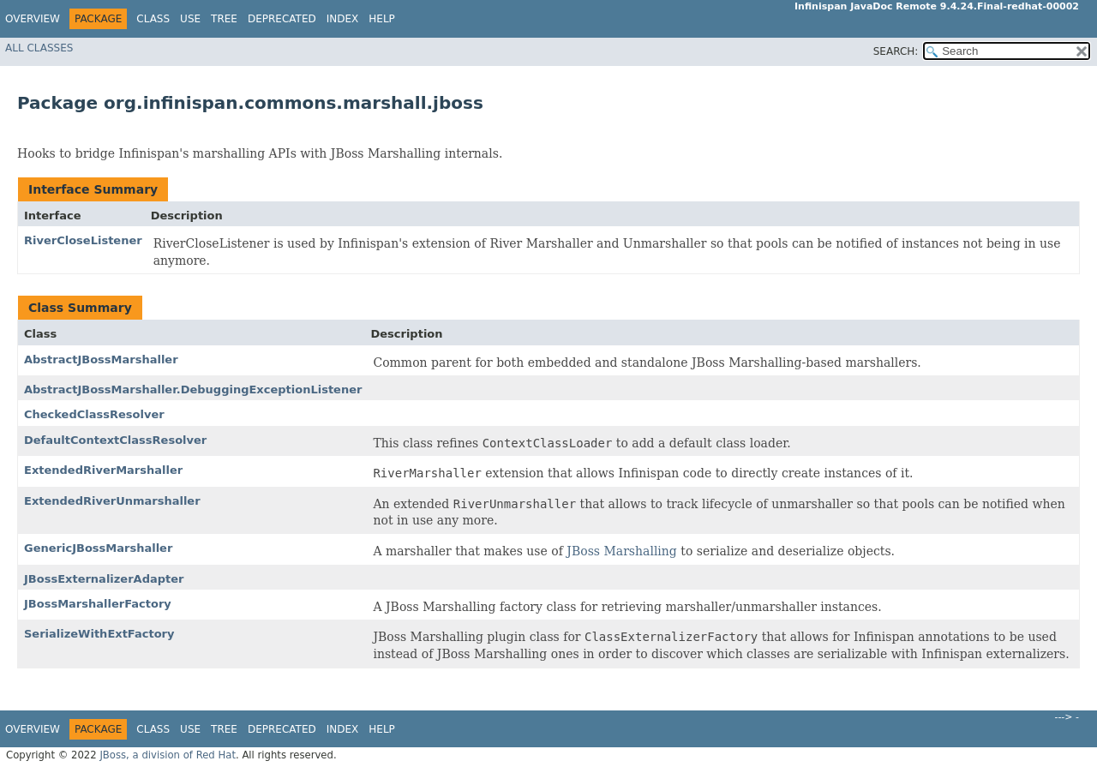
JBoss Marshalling (621, 551)
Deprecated (282, 19)
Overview (32, 19)
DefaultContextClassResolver (115, 440)
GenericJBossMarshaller (98, 548)
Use (190, 19)
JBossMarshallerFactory (97, 603)
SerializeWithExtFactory (99, 633)
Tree (224, 19)
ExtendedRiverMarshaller (103, 470)
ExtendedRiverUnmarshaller (112, 500)
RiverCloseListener (83, 240)
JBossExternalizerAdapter (103, 578)
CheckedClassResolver (94, 414)
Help (382, 19)
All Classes (39, 48)
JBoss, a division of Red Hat (167, 755)
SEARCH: (896, 51)
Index (343, 19)
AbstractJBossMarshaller (101, 359)
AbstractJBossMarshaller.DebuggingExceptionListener (193, 389)
